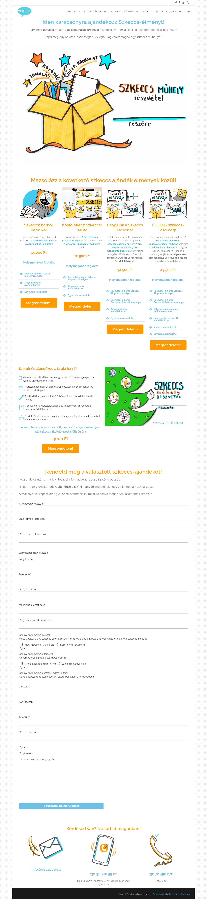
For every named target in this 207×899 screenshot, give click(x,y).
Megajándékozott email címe (103, 624)
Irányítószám (103, 705)
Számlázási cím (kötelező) (34, 552)
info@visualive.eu (46, 869)
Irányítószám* (103, 563)
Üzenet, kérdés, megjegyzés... (103, 776)
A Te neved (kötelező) (103, 507)
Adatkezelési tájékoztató (178, 894)
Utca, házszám (103, 735)
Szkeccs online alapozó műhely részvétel (37, 274)
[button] (39, 274)
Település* (103, 578)
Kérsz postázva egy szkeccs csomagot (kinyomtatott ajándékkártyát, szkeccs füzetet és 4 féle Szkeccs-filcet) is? (83, 638)
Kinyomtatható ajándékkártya (32, 283)
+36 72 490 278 (161, 874)
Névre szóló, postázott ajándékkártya (166, 319)
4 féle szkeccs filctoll (165, 327)
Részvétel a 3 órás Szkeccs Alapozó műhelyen (81, 278)
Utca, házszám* (103, 593)
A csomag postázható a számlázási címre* (43, 657)
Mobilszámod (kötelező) (103, 537)
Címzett (103, 690)
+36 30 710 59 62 (103, 874)
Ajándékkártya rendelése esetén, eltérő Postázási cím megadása (56, 676)
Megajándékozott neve (103, 608)
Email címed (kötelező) (103, 522)
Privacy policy (159, 894)
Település (103, 720)
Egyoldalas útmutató (35, 291)
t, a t (167, 240)
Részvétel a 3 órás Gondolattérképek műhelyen (126, 301)
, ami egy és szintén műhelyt (125, 247)
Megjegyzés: (103, 774)
